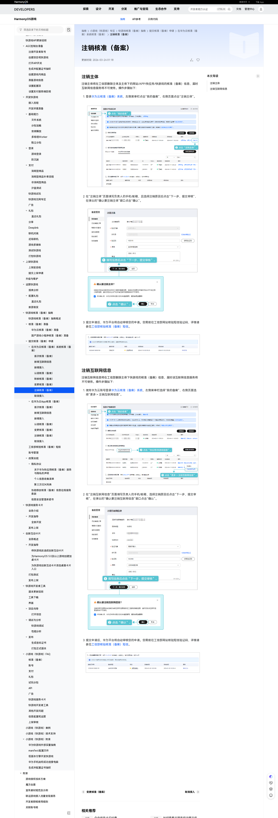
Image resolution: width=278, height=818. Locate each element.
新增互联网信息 (43, 361)
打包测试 (33, 574)
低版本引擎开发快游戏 (41, 756)
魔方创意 (31, 784)
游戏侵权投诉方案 (36, 779)
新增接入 (39, 367)
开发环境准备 (36, 108)
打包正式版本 (38, 648)
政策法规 (33, 458)
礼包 (31, 210)
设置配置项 (35, 85)
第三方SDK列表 (43, 484)
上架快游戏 (32, 261)
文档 (238, 9)
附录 (25, 773)
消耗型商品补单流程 (42, 176)
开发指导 (33, 516)
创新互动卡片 (33, 533)
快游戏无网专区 (37, 199)
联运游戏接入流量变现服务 (40, 796)
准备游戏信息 (36, 80)
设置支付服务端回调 (40, 91)
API (30, 688)
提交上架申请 (36, 273)
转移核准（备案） (44, 378)
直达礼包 (36, 216)
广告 (31, 205)
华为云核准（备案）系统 (107, 96)
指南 (122, 19)
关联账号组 (32, 807)
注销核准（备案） (44, 390)
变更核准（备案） (44, 384)
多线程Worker (39, 137)
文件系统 (36, 119)
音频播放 (36, 131)
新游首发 (33, 307)
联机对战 (33, 233)
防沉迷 (35, 159)
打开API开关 (35, 63)
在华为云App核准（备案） (46, 401)
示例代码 (153, 19)
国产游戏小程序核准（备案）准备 (50, 335)
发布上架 (33, 527)
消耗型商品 (37, 171)
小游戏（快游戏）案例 (38, 727)
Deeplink (33, 227)
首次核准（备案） (44, 356)
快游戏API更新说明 (36, 40)
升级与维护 (32, 278)
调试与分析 (35, 620)
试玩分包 (33, 682)
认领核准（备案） (44, 373)
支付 (31, 165)
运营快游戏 (32, 284)
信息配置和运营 (37, 716)
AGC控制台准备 (34, 46)
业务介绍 (33, 510)
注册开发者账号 (37, 51)
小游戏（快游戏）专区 (102, 30)
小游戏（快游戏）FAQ (38, 654)
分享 (31, 222)
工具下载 (33, 597)
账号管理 (33, 452)
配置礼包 (33, 295)
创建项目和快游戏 (38, 57)
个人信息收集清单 (44, 478)
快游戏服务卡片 (34, 505)
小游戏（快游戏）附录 (38, 739)
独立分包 (36, 142)
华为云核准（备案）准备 (45, 329)
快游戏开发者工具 (36, 586)
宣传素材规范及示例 (37, 790)
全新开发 (36, 522)
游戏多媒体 (35, 244)
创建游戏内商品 (37, 74)
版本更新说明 (36, 591)
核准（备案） (36, 659)
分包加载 (36, 125)
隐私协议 (36, 464)
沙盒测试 (36, 188)
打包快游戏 (35, 256)
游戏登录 (36, 154)
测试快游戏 (35, 250)
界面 (31, 603)
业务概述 (33, 539)
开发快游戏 (32, 97)
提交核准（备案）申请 (41, 341)
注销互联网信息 (218, 88)
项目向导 (33, 608)
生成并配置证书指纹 (40, 68)
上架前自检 (35, 267)
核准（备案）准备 (38, 324)
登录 (31, 148)
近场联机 (33, 239)
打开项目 (36, 614)
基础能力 (33, 114)
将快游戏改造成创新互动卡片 (47, 550)
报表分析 (33, 290)
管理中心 (250, 9)
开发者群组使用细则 (37, 801)
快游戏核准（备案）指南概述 (45, 318)
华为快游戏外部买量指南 (42, 745)
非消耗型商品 (38, 182)
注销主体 (215, 83)
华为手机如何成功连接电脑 (43, 762)
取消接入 (39, 395)
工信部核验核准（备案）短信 (45, 447)
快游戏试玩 (35, 193)
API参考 (136, 19)
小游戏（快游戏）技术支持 (40, 733)
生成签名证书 (38, 642)
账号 (31, 665)
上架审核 (33, 722)
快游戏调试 (37, 625)
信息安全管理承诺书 (42, 499)
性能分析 (36, 631)
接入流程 (33, 102)
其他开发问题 (36, 710)
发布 (31, 637)
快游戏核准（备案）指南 (39, 312)
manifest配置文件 (39, 750)
